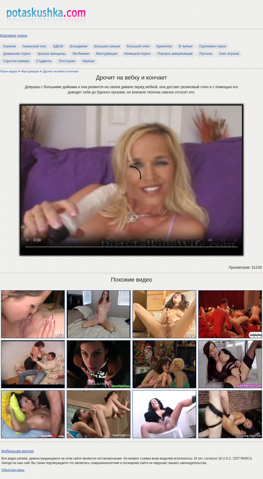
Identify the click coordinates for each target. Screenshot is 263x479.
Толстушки (66, 61)
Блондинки (78, 46)
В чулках (186, 46)
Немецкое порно (137, 54)
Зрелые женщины (51, 54)
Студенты (44, 61)
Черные (88, 61)
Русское (205, 54)
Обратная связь (12, 470)
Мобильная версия (17, 451)
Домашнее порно (17, 54)
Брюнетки (164, 46)
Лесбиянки (80, 54)
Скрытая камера (16, 61)
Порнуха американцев (175, 54)
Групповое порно (212, 46)
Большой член (138, 46)
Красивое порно (13, 35)
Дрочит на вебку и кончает (61, 71)
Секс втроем (229, 54)
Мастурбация (106, 54)
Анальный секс (35, 46)
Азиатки (9, 46)
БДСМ (58, 46)
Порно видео (9, 71)
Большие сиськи (107, 46)
